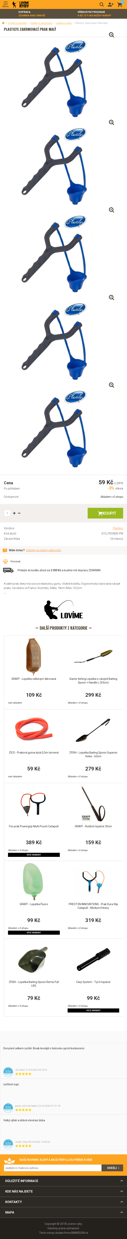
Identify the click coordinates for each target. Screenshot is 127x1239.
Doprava (32, 14)
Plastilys (118, 528)
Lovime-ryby (20, 4)
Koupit (109, 513)
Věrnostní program (94, 14)
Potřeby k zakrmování (41, 23)
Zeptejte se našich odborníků (43, 550)
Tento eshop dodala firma (55, 1232)
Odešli (112, 1168)
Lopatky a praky (64, 23)
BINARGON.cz (79, 1232)
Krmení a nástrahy (17, 23)
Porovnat (15, 561)
